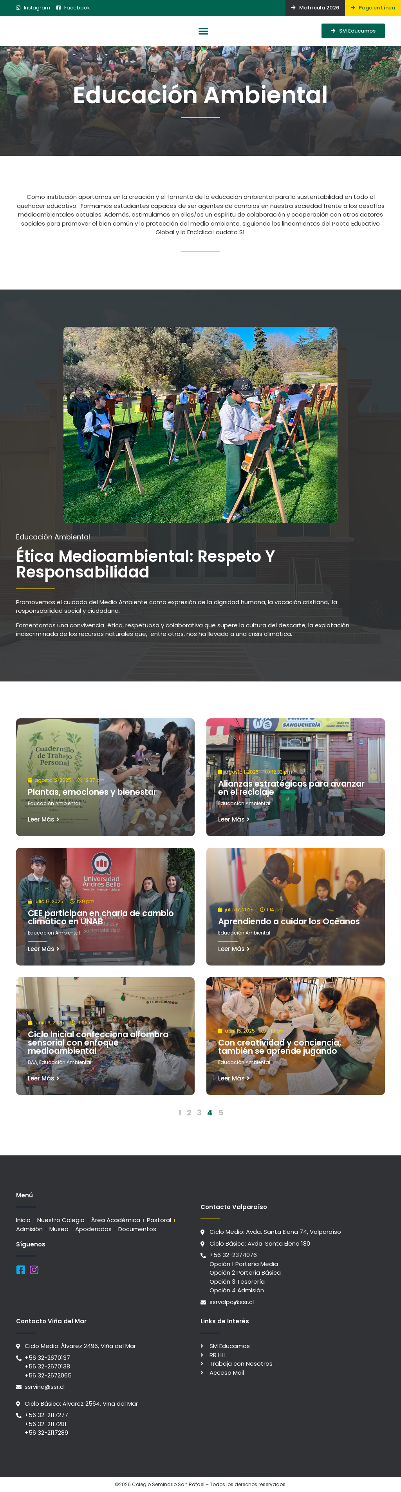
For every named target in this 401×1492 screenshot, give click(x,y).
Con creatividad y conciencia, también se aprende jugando (279, 1047)
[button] (203, 31)
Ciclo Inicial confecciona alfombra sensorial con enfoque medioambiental (98, 1043)
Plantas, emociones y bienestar (92, 792)
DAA (32, 1062)
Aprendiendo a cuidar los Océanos (289, 921)
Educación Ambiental (54, 803)
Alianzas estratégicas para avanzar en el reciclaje (291, 788)
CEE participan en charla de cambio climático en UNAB (101, 917)
